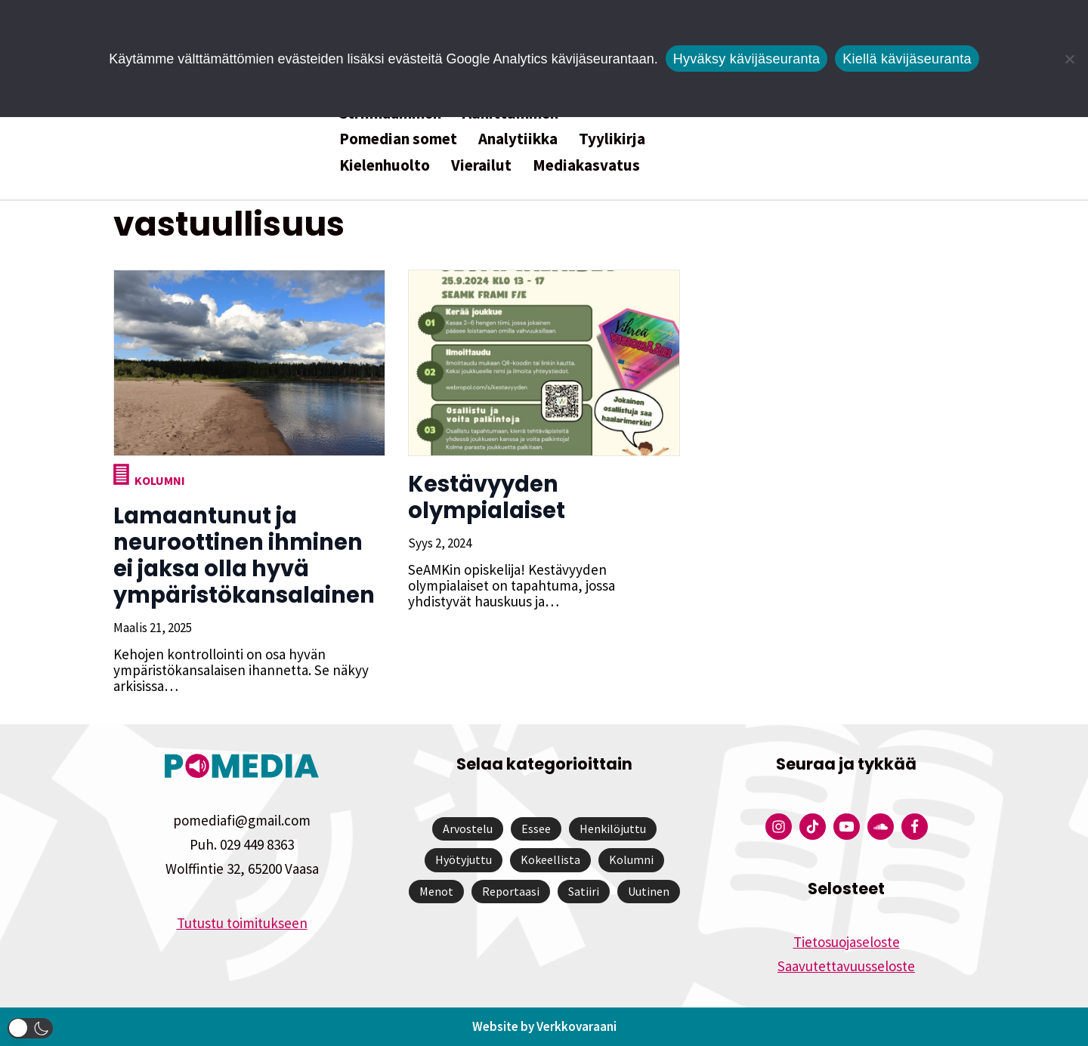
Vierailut (481, 165)
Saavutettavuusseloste (846, 966)
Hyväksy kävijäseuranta (747, 58)
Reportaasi (510, 891)
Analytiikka (518, 138)
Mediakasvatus (586, 165)
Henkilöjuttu (613, 828)
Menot (436, 891)
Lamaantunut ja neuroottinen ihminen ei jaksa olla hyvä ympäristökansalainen (244, 555)
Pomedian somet (398, 138)
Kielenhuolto (384, 165)
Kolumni (159, 480)
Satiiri (583, 891)
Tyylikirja (612, 138)
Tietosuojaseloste (846, 942)
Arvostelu (468, 828)
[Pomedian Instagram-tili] (778, 826)
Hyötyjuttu (463, 859)
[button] (30, 1028)
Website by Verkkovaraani (544, 1026)
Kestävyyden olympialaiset (486, 497)
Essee (536, 828)
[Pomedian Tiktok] (812, 826)
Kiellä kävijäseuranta (906, 58)
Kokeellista (550, 859)
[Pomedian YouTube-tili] (846, 826)
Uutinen (648, 891)
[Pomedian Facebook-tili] (914, 826)
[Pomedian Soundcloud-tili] (880, 826)
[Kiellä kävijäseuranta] (1069, 58)
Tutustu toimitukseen (242, 923)
